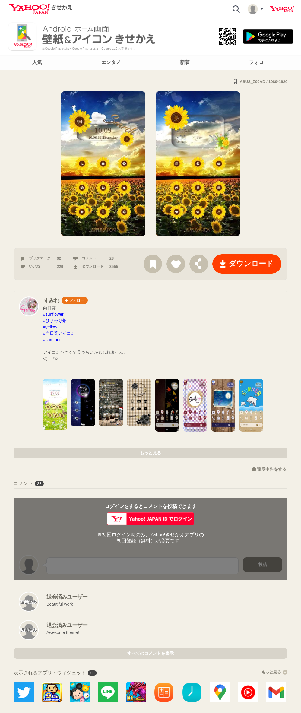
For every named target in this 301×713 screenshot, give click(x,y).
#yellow (50, 327)
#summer (52, 339)
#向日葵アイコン (59, 333)
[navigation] (150, 62)
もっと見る (150, 452)
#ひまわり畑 (55, 320)
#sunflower (53, 314)
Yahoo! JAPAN (282, 9)
